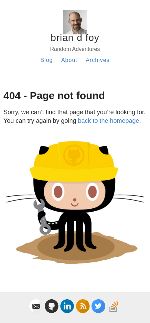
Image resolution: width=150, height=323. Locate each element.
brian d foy (75, 37)
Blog (46, 60)
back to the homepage (108, 120)
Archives (97, 60)
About (69, 60)
